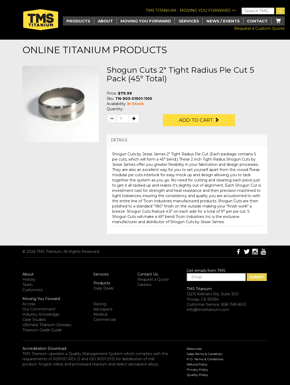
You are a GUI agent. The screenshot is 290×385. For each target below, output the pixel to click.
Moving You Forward (41, 298)
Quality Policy (197, 375)
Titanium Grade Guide (42, 330)
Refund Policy (197, 364)
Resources (194, 349)
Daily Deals (103, 288)
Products (101, 283)
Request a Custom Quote (259, 28)
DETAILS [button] (119, 140)
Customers (32, 290)
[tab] (187, 140)
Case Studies (34, 319)
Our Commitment (39, 309)
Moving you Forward (145, 21)
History (28, 279)
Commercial (104, 319)
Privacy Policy (197, 369)
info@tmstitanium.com (208, 309)
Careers (144, 284)
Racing (99, 304)
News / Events (223, 21)
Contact (257, 21)
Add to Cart (199, 120)
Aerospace (103, 309)
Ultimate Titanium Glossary (46, 324)
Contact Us (147, 274)
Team (27, 284)
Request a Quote (153, 279)
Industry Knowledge (40, 314)
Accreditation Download (44, 348)
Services (189, 21)
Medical (100, 314)
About (105, 21)
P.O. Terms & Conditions (205, 359)
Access (28, 304)
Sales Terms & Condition (204, 354)
